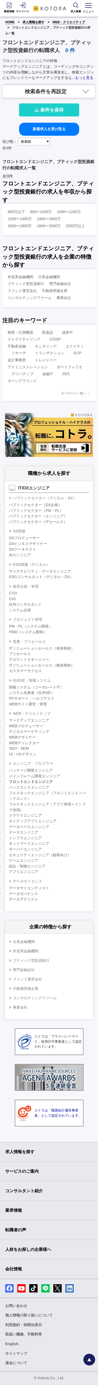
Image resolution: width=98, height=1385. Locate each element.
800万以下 (16, 212)
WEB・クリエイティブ (69, 22)
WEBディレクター (24, 743)
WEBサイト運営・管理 (28, 704)
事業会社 (63, 298)
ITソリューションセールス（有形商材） (41, 648)
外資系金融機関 (20, 277)
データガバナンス (23, 894)
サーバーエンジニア (25, 849)
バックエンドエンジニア (29, 787)
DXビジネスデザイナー (28, 544)
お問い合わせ (16, 1306)
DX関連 (19, 531)
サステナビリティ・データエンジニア (40, 571)
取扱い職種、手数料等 (23, 1334)
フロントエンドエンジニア (31, 782)
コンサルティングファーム (29, 298)
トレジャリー (46, 360)
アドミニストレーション (28, 367)
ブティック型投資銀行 (26, 284)
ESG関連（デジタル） (31, 564)
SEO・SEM (19, 748)
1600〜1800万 (20, 226)
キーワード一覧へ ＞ (75, 393)
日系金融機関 (49, 277)
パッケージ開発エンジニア (31, 770)
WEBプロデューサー (26, 726)
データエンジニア (23, 832)
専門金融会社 (60, 284)
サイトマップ (16, 1353)
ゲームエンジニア (23, 860)
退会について (16, 1363)
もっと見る (84, 78)
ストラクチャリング (24, 339)
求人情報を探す (33, 22)
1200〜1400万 (20, 219)
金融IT (47, 374)
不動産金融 (17, 346)
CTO (13, 593)
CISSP (55, 339)
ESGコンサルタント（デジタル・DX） (41, 577)
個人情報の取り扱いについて (29, 1315)
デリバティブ (22, 374)
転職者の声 (15, 1230)
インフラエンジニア (25, 838)
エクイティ (75, 346)
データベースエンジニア (29, 827)
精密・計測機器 (20, 332)
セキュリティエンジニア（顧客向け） (40, 855)
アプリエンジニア (23, 871)
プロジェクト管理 (27, 619)
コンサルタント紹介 (24, 1191)
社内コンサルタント (25, 604)
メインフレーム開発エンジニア (34, 776)
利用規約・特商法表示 (23, 1325)
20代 (66, 374)
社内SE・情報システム (32, 680)
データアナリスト (23, 899)
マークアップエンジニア (29, 720)
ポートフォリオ (69, 367)
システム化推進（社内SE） (31, 693)
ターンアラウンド (22, 381)
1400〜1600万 (49, 219)
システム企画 (20, 610)
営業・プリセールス (29, 641)
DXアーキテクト (22, 549)
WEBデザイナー (22, 737)
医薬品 (47, 332)
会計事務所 (17, 360)
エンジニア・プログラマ (33, 763)
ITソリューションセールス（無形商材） (41, 665)
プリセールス (20, 654)
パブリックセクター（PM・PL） (36, 510)
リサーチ (18, 353)
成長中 (67, 332)
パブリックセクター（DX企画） (35, 505)
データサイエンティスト (29, 888)
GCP (77, 353)
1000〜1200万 (69, 212)
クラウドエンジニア (25, 815)
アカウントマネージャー (29, 659)
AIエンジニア (20, 555)
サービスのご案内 (22, 1171)
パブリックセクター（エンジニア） (38, 516)
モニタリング (46, 346)
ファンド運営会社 (22, 291)
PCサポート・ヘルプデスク (31, 698)
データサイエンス (27, 881)
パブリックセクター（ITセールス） (38, 522)
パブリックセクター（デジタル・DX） (44, 498)
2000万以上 (75, 226)
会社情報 (13, 1269)
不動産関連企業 (54, 291)
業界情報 (13, 1210)
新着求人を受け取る (49, 129)
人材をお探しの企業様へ (28, 1249)
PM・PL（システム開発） (30, 626)
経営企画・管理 (25, 586)
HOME (10, 22)
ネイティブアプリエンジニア (32, 821)
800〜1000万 (41, 212)
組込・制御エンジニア (27, 866)
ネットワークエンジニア (29, 843)
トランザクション (49, 353)
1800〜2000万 (49, 226)
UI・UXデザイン (22, 754)
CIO (12, 599)
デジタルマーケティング (29, 731)
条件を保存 (49, 110)
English (12, 1344)
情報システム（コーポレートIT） (36, 687)
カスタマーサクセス (25, 671)
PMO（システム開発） (28, 632)
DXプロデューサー (24, 538)
